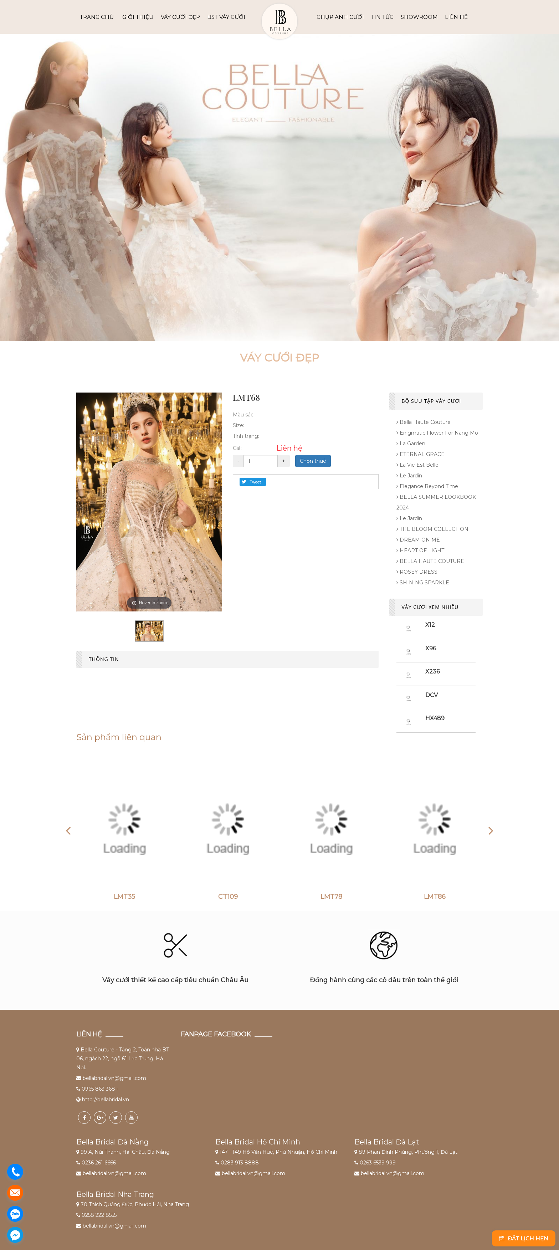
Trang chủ (97, 17)
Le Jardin (409, 475)
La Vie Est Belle (417, 465)
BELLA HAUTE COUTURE (430, 561)
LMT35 (124, 897)
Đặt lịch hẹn (523, 1238)
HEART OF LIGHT (420, 550)
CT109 (228, 897)
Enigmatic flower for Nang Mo (437, 433)
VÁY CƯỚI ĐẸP (180, 17)
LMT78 (331, 897)
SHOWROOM (419, 17)
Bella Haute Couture (423, 422)
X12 (430, 624)
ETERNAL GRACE (420, 454)
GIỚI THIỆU (138, 17)
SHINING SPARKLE (422, 582)
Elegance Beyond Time (427, 486)
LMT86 (435, 897)
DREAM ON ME (418, 540)
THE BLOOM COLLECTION (432, 529)
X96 (430, 648)
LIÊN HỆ (456, 17)
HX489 (435, 718)
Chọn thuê (313, 461)
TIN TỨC (382, 17)
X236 (432, 671)
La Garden (410, 443)
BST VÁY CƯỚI (226, 17)
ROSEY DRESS (416, 572)
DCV (431, 695)
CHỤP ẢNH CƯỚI (340, 17)
